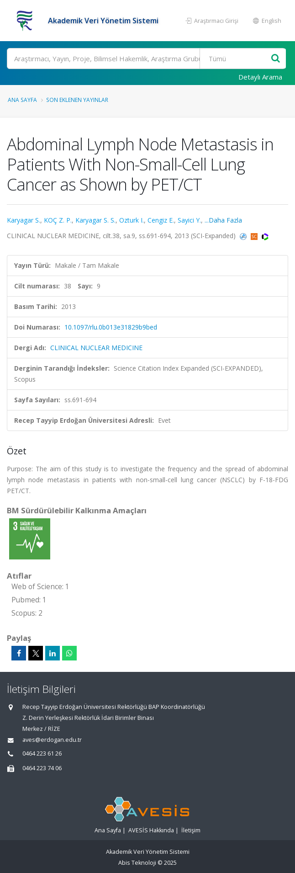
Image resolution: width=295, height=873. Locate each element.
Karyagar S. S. (95, 220)
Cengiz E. (161, 220)
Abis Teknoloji (137, 863)
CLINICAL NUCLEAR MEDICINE (96, 347)
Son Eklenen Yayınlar (77, 99)
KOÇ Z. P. (58, 220)
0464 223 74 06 (42, 768)
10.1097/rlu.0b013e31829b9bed (110, 327)
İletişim (190, 830)
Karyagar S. (23, 220)
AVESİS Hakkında (151, 830)
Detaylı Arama (260, 76)
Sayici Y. (189, 220)
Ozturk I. (131, 220)
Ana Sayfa (22, 99)
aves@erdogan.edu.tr (52, 740)
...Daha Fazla (223, 220)
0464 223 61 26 (42, 753)
